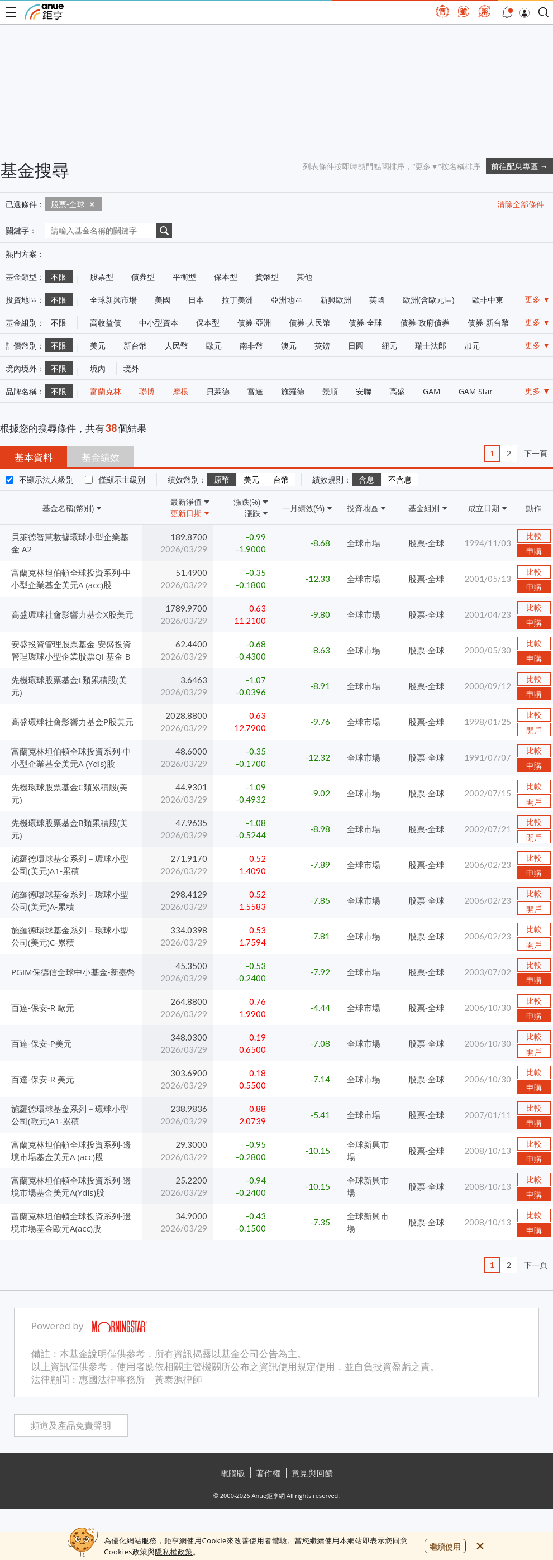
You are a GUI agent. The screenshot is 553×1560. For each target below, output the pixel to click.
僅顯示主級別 (121, 479)
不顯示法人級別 (46, 479)
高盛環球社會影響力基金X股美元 (72, 614)
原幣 (222, 479)
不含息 (400, 479)
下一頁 (535, 453)
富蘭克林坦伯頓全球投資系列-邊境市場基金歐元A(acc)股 (71, 1222)
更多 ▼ (538, 299)
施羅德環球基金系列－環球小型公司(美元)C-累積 (69, 936)
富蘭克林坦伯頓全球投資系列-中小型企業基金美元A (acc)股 (71, 578)
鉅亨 (44, 11)
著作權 (268, 1472)
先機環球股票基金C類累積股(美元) (69, 793)
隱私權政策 (174, 1552)
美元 (251, 479)
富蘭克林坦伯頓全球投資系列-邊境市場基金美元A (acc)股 (71, 1150)
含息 (366, 479)
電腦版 (232, 1472)
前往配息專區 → (519, 166)
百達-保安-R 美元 (42, 1079)
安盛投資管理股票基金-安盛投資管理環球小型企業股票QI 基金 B (71, 650)
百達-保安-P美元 (41, 1043)
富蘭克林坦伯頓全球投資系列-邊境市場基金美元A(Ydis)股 (71, 1186)
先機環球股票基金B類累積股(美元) (69, 829)
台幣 (281, 479)
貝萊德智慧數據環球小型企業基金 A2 (69, 543)
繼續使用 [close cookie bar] (445, 1546)
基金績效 (101, 457)
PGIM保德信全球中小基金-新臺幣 (73, 971)
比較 (534, 536)
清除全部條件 (520, 204)
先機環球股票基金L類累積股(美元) (69, 686)
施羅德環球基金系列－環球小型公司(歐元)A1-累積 (69, 1115)
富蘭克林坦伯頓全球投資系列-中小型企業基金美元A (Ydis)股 (71, 757)
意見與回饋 (312, 1473)
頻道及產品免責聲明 (71, 1425)
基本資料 (34, 457)
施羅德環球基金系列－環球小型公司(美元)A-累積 (69, 900)
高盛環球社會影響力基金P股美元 (72, 721)
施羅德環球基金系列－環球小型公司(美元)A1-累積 (69, 864)
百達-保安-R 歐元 (42, 1007)
